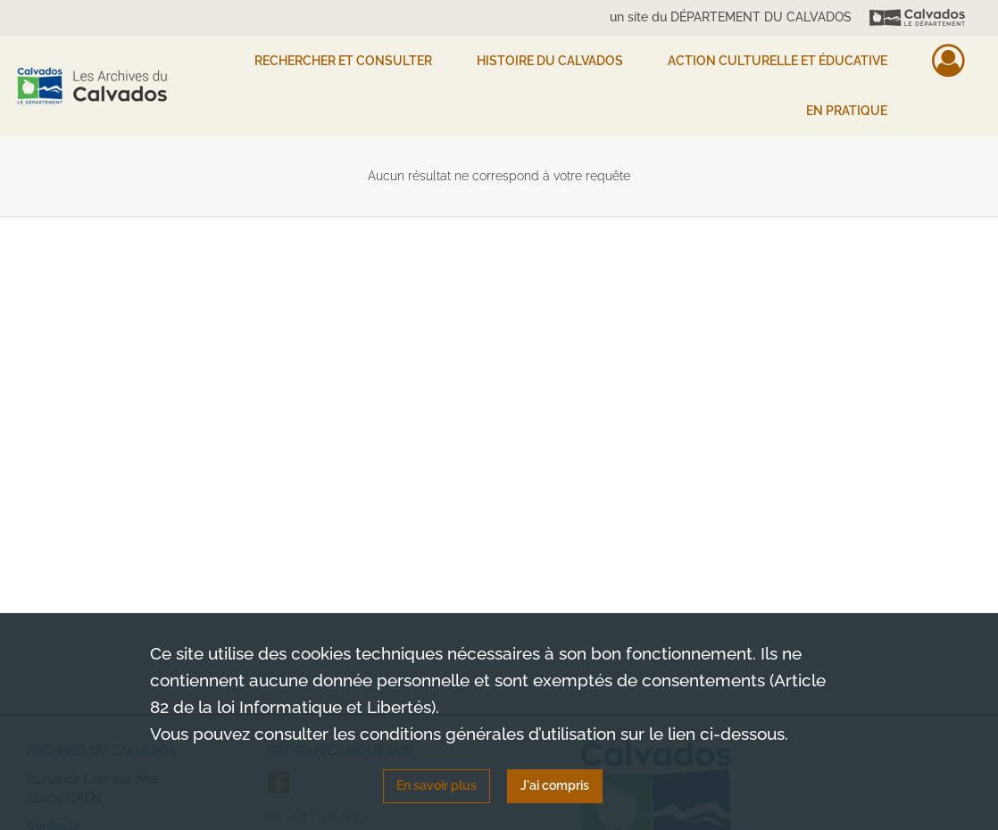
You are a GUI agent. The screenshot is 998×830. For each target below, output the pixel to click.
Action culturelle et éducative (777, 61)
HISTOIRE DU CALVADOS (550, 61)
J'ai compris (554, 785)
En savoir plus (436, 785)
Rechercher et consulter (343, 61)
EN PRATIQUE (846, 111)
